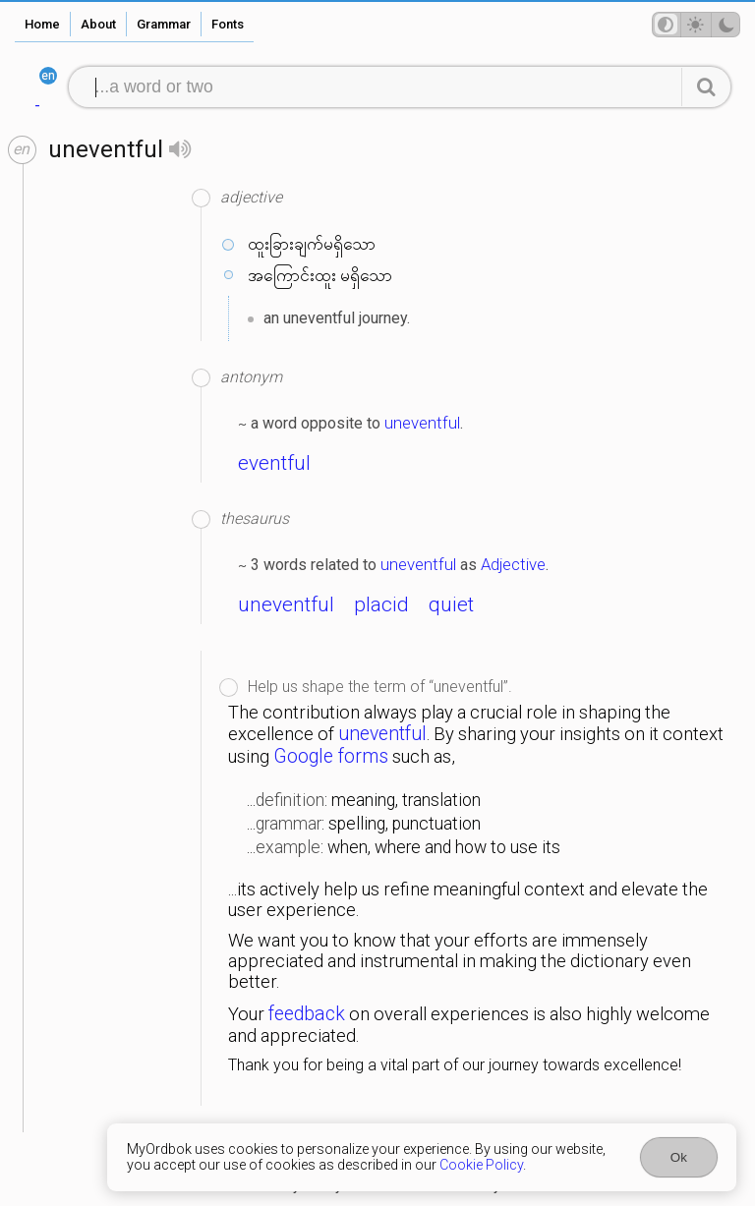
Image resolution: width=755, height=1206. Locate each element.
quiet (451, 604)
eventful (274, 463)
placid (381, 604)
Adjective (513, 564)
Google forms (330, 756)
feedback (306, 1014)
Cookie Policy (481, 1165)
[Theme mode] (696, 24)
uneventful (422, 422)
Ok (678, 1157)
